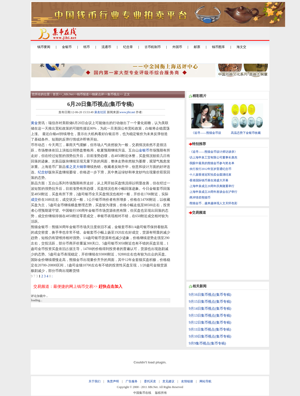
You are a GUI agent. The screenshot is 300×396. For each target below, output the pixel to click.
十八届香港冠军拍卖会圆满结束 (210, 174)
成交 (34, 199)
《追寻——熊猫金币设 (206, 133)
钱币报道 (83, 94)
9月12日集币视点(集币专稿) (210, 322)
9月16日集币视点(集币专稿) (210, 295)
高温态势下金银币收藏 (246, 133)
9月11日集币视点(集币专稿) (210, 329)
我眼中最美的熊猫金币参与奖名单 (212, 163)
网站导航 (205, 381)
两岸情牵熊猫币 (200, 197)
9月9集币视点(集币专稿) (207, 343)
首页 (56, 94)
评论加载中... (39, 296)
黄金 (34, 123)
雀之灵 (71, 167)
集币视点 (113, 94)
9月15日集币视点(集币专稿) (210, 301)
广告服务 (132, 381)
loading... (36, 300)
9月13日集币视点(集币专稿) (210, 315)
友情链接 (187, 381)
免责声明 (113, 381)
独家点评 (98, 94)
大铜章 (81, 167)
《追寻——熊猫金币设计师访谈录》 (213, 151)
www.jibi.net (127, 112)
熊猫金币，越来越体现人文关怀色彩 (213, 203)
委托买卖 (150, 381)
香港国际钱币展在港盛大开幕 (209, 180)
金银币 (144, 150)
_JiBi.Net (68, 94)
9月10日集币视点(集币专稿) (210, 336)
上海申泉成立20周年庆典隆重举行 (212, 186)
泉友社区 (100, 112)
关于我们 (94, 381)
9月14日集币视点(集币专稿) (210, 308)
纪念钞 (43, 172)
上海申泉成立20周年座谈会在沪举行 (213, 192)
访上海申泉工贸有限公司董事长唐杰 (213, 157)
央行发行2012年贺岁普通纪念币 (210, 169)
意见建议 (168, 381)
